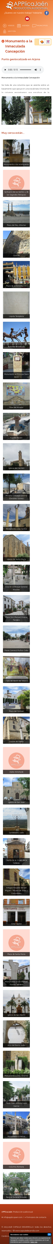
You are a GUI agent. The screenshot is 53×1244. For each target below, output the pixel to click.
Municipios (42, 26)
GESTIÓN (12, 31)
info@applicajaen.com (13, 1217)
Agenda (25, 26)
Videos (11, 26)
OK (49, 1234)
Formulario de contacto (36, 1217)
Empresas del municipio (48, 42)
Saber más (33, 1242)
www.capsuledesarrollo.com (27, 1231)
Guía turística (42, 42)
